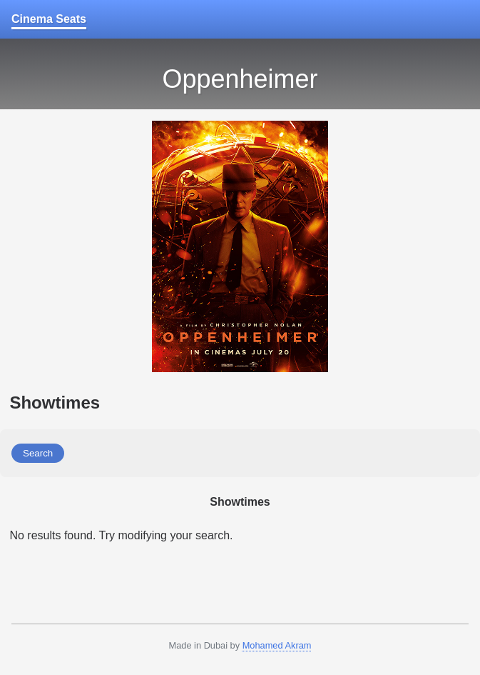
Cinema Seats (48, 19)
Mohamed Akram (277, 645)
